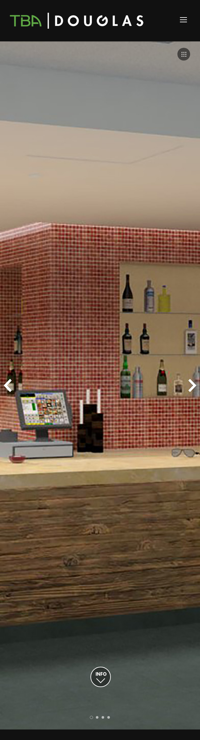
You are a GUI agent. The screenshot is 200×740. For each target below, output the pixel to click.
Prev (7, 385)
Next (192, 385)
